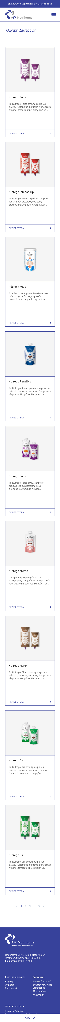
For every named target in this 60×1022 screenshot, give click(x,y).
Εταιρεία (9, 985)
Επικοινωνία (11, 988)
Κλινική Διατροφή (42, 981)
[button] (53, 14)
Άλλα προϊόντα (40, 991)
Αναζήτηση (38, 995)
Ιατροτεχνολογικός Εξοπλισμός (42, 986)
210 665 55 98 (45, 3)
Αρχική (9, 981)
